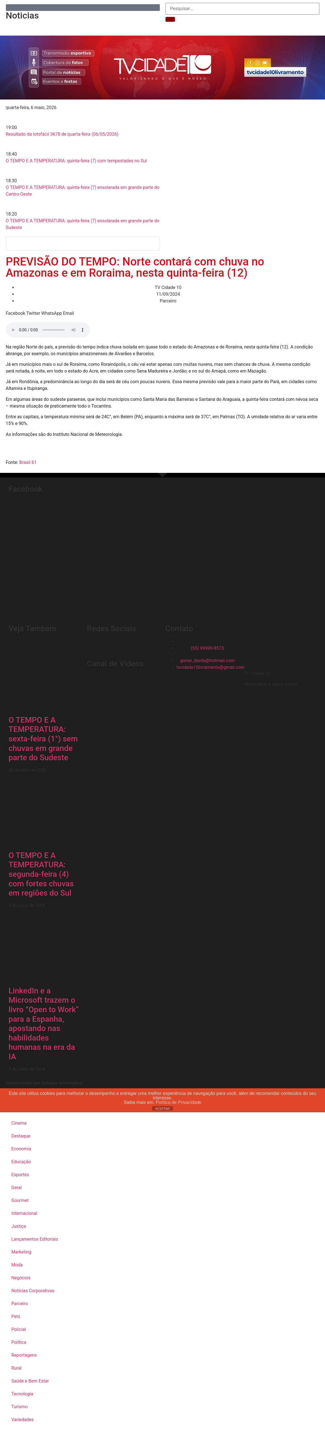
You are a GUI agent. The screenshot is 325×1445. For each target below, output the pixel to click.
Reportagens (67, 26)
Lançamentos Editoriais (34, 1239)
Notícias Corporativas (33, 1290)
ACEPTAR (162, 1108)
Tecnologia (22, 1394)
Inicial (38, 26)
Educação (21, 1161)
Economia (21, 1149)
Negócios (21, 1277)
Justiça (18, 1226)
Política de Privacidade (178, 1102)
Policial (18, 1329)
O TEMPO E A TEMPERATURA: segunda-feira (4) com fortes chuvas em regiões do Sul (41, 874)
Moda (17, 1265)
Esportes (20, 1174)
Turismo (19, 1406)
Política (18, 1342)
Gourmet (20, 1200)
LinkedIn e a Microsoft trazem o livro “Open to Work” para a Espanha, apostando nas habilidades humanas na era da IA (44, 1023)
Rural (16, 1368)
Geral (16, 1187)
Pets (15, 1316)
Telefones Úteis (138, 26)
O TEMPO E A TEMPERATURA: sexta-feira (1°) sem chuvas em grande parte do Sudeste (43, 738)
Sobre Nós (101, 26)
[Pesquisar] (170, 19)
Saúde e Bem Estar (30, 1381)
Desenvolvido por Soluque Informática (44, 1083)
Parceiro (19, 1303)
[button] (15, 313)
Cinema (19, 1123)
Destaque (21, 1136)
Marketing (21, 1252)
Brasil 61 (28, 462)
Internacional (24, 1213)
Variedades (22, 1419)
